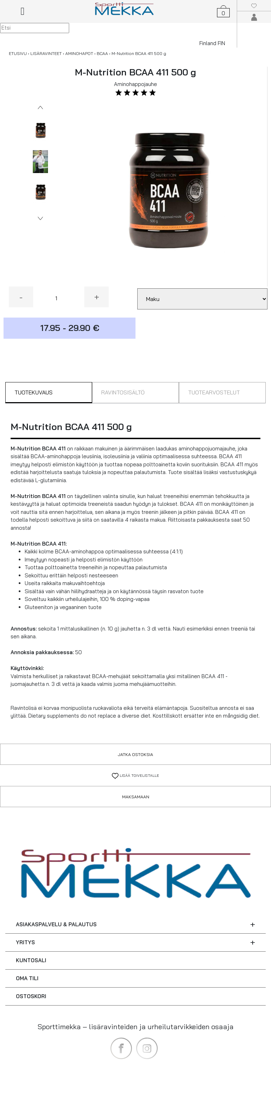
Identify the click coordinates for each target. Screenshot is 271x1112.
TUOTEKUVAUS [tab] (33, 392)
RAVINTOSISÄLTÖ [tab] (123, 392)
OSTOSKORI (31, 996)
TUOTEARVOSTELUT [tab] (214, 392)
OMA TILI (27, 978)
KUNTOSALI (31, 960)
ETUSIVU (18, 53)
